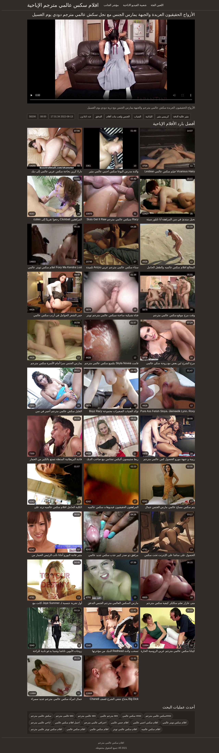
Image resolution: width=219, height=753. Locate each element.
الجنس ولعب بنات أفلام (116, 116)
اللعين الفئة (155, 5)
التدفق (97, 116)
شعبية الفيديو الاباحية (133, 5)
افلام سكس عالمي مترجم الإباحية (61, 5)
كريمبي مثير (161, 116)
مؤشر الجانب (109, 5)
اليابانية (147, 116)
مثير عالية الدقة (179, 116)
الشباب (136, 116)
